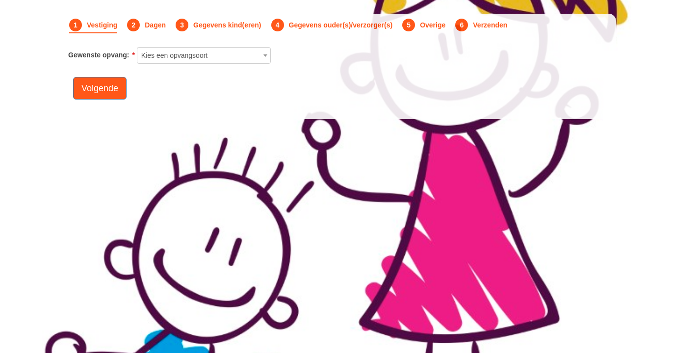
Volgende (99, 88)
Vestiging (102, 25)
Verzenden (490, 25)
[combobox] (204, 55)
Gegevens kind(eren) (227, 25)
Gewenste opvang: (98, 55)
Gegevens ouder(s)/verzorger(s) (341, 25)
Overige (432, 25)
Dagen (155, 25)
